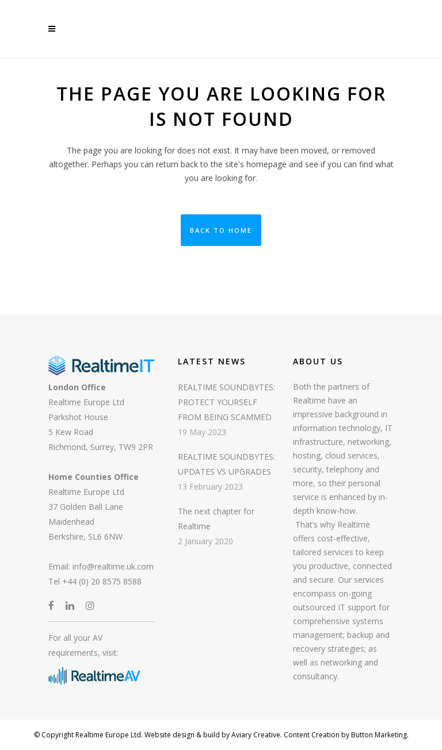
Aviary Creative (255, 735)
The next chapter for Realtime (216, 519)
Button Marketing (378, 735)
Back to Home (221, 230)
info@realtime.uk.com (113, 566)
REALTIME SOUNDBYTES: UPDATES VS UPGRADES (226, 464)
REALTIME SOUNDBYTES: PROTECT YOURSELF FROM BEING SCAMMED (226, 402)
